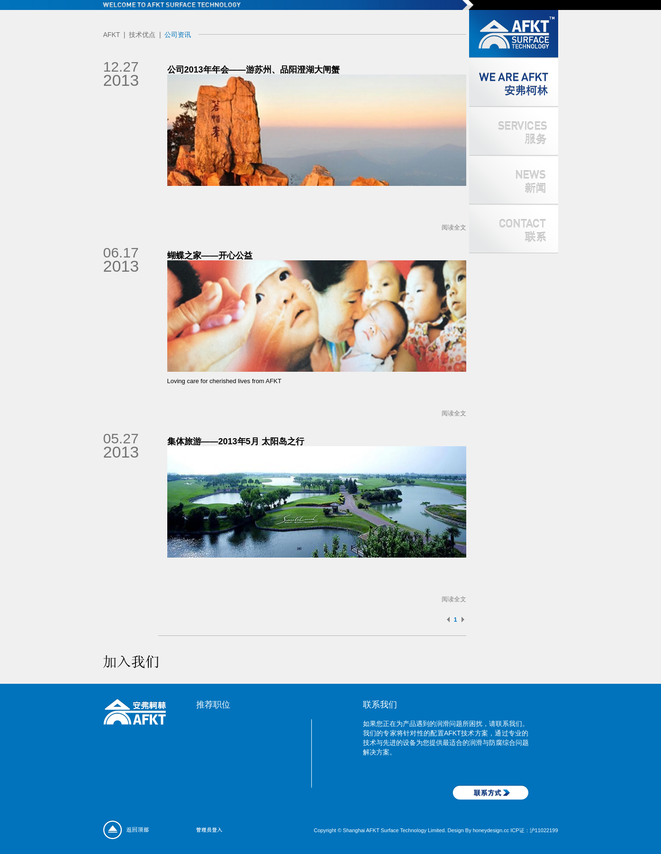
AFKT (111, 34)
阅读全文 (454, 227)
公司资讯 (177, 34)
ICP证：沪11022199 (534, 830)
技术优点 (142, 34)
